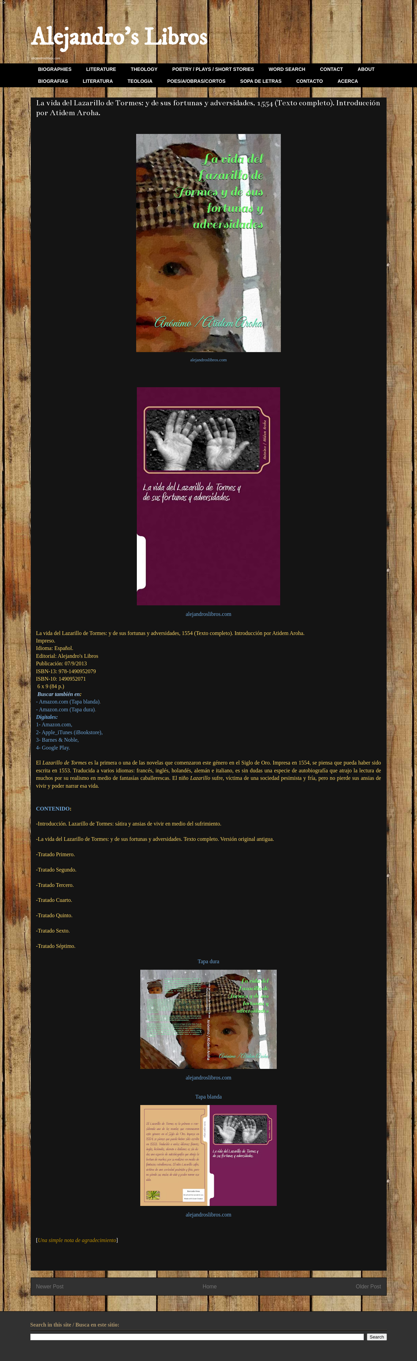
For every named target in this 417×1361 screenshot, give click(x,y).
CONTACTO (309, 81)
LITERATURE (101, 69)
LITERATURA (98, 81)
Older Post (368, 1286)
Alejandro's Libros (119, 38)
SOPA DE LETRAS (261, 81)
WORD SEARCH (287, 69)
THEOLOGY (144, 69)
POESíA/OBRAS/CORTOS (196, 81)
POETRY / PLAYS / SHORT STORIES (213, 69)
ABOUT (366, 69)
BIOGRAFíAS (53, 81)
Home (210, 1286)
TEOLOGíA (140, 81)
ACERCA (347, 81)
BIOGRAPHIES (55, 69)
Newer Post (50, 1286)
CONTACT (331, 69)
